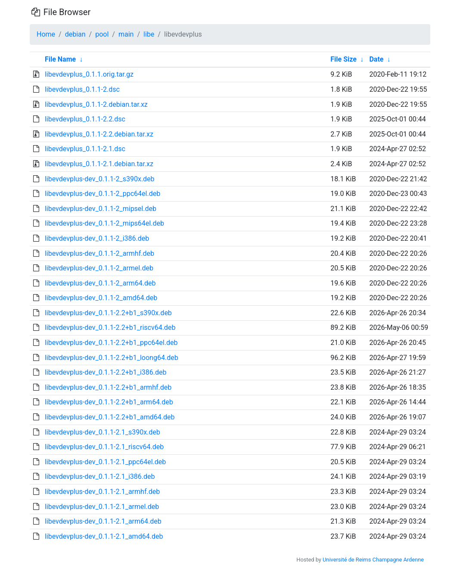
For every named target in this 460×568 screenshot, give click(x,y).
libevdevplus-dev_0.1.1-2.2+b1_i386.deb (106, 372)
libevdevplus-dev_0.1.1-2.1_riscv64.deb (104, 447)
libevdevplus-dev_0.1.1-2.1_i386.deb (100, 476)
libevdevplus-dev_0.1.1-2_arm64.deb (100, 283)
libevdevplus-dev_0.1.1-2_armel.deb (99, 268)
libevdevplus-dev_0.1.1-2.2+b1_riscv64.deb (110, 327)
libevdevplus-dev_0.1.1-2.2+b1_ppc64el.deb (111, 342)
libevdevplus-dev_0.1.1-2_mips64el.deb (104, 223)
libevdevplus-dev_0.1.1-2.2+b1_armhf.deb (108, 387)
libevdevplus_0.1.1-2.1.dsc (85, 149)
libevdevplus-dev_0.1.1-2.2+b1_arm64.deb (109, 402)
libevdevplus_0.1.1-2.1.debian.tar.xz (99, 164)
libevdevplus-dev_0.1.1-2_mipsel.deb (100, 209)
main (126, 34)
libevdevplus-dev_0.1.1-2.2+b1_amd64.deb (109, 417)
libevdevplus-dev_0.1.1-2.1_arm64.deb (103, 521)
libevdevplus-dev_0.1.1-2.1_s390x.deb (102, 432)
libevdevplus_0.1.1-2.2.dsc (85, 119)
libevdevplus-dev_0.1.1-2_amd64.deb (101, 298)
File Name (60, 59)
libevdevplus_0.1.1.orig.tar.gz (89, 74)
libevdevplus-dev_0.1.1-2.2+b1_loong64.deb (111, 358)
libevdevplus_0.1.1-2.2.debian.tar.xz (99, 134)
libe (148, 34)
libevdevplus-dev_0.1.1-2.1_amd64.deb (104, 536)
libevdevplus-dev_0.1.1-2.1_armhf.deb (102, 491)
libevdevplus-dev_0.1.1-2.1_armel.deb (102, 507)
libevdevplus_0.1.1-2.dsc (82, 89)
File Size (343, 59)
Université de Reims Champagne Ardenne (373, 559)
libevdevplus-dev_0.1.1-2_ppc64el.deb (102, 193)
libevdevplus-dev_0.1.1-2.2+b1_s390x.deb (108, 313)
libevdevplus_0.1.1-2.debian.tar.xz (96, 104)
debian (75, 34)
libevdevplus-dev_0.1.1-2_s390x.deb (100, 179)
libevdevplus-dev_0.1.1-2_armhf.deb (99, 253)
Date (376, 59)
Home (46, 34)
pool (102, 34)
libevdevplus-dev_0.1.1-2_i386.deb (97, 238)
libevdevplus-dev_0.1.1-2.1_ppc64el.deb (105, 462)
